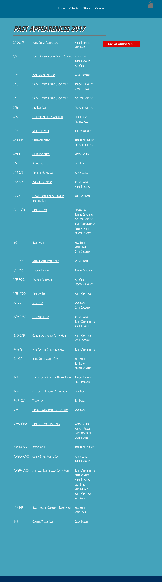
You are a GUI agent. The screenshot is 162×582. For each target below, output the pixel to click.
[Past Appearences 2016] (121, 44)
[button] (150, 4)
